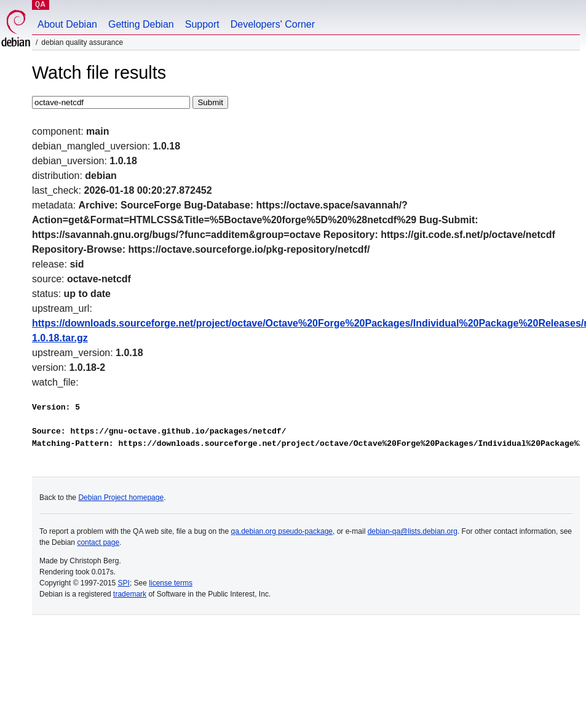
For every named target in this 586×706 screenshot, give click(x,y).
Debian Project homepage (121, 497)
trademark (129, 594)
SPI (124, 583)
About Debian (67, 24)
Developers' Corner (273, 24)
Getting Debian (141, 24)
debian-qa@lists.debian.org (412, 531)
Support (202, 24)
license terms (170, 583)
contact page (98, 542)
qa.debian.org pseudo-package (282, 531)
